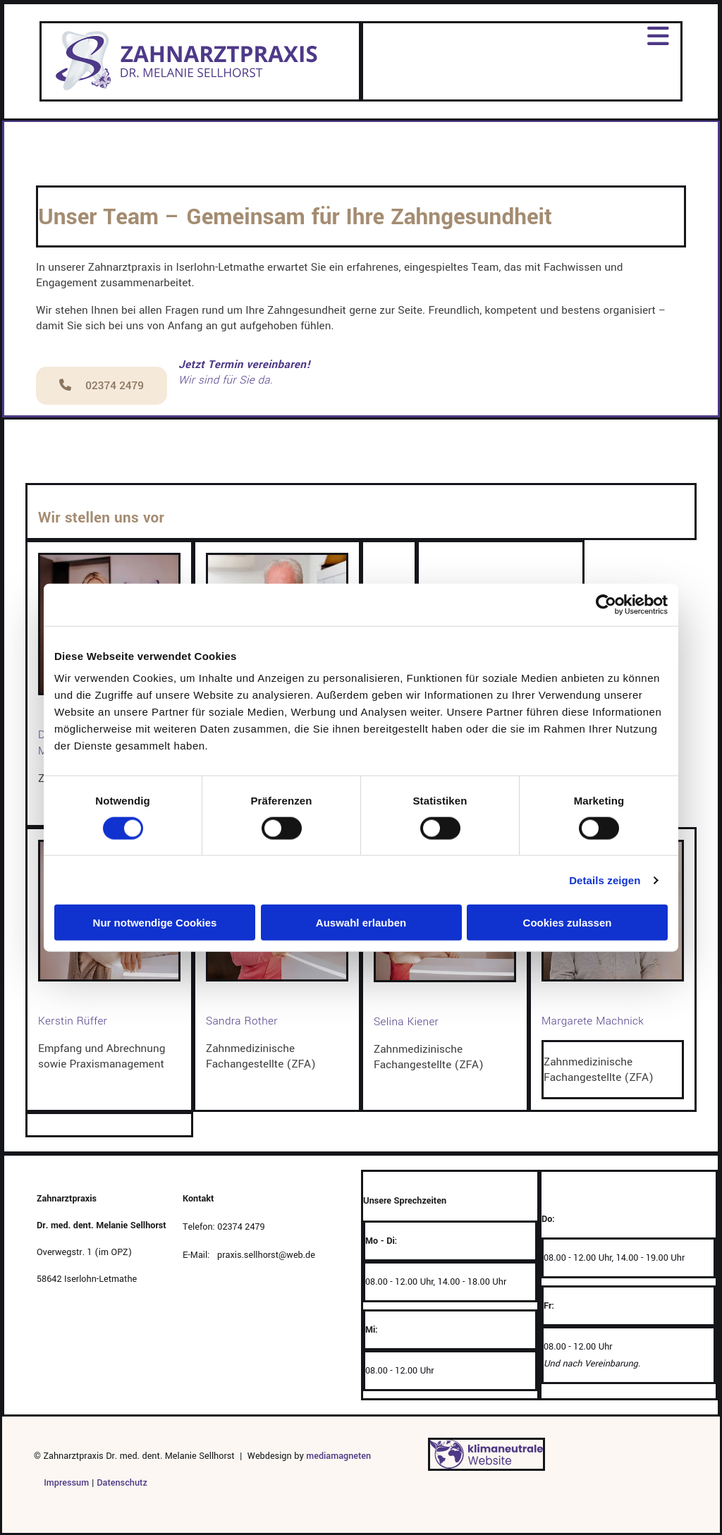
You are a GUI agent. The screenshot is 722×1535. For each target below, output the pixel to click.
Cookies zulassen (567, 923)
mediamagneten (338, 1456)
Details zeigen (604, 880)
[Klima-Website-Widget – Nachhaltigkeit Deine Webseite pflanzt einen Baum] (486, 1467)
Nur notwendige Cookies (155, 923)
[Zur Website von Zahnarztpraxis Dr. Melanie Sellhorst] (188, 90)
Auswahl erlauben (361, 923)
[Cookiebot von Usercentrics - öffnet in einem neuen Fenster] (606, 604)
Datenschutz (122, 1482)
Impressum (61, 1482)
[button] (101, 386)
